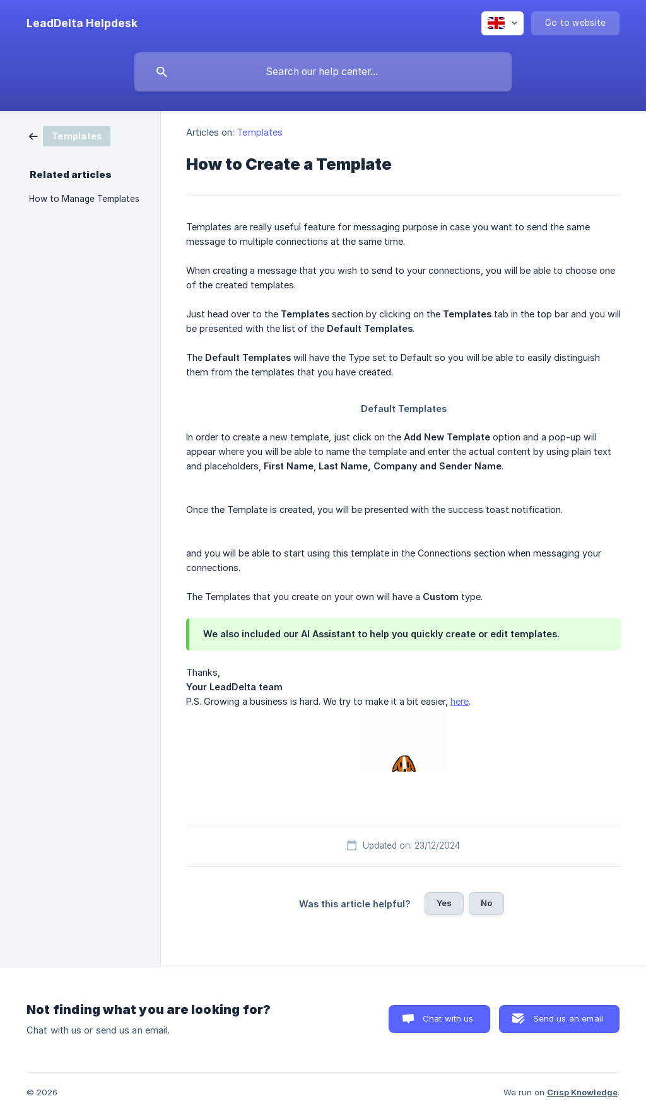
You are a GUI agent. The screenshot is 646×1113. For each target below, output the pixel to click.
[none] (82, 23)
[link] (69, 135)
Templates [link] (260, 132)
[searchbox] (323, 71)
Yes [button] (444, 903)
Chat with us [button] (448, 1018)
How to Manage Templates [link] (84, 199)
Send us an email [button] (568, 1018)
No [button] (486, 903)
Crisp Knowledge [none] (582, 1092)
